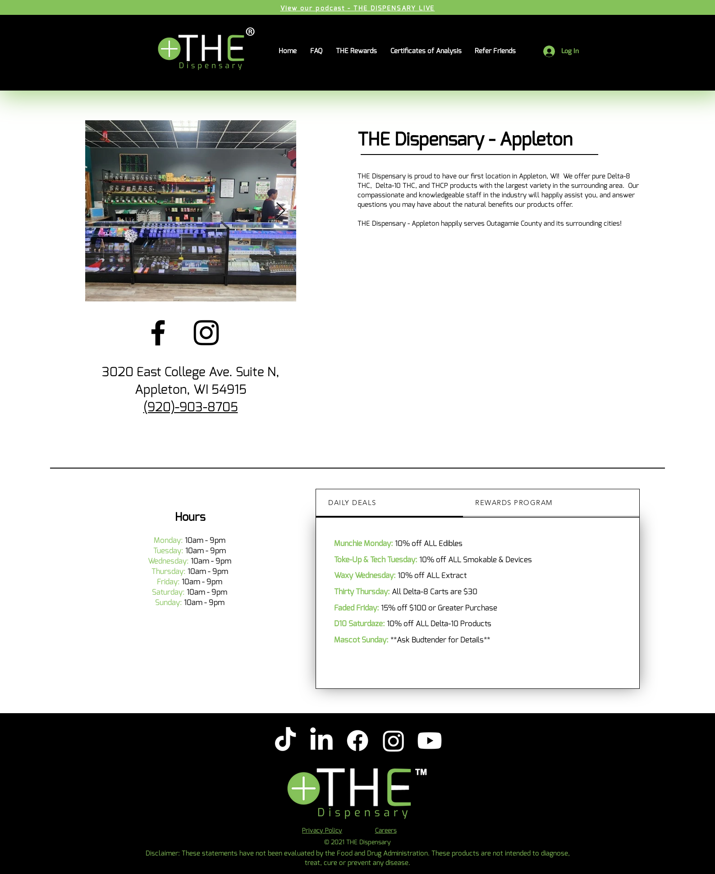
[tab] (389, 503)
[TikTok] (285, 741)
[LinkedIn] (321, 741)
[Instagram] (206, 333)
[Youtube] (430, 741)
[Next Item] (280, 211)
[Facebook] (158, 333)
